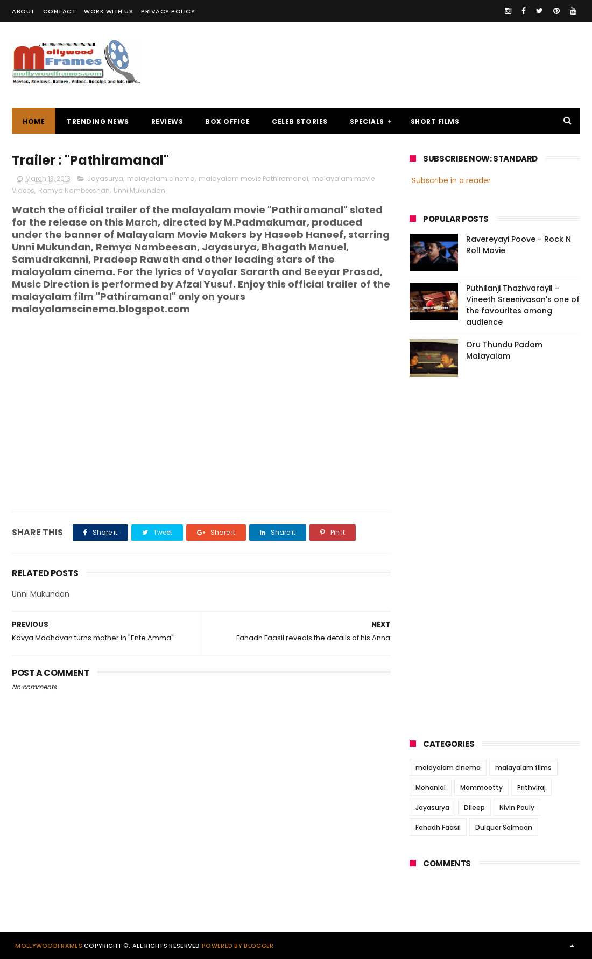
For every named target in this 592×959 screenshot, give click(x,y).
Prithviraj (531, 787)
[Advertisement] (384, 64)
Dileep (474, 807)
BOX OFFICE (227, 121)
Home (34, 121)
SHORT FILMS (435, 121)
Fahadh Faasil (438, 827)
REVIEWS (167, 121)
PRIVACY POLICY (168, 11)
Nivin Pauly (516, 807)
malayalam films (523, 767)
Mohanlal (430, 787)
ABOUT (23, 11)
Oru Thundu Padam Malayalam (504, 350)
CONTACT (59, 11)
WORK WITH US (108, 11)
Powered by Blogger (237, 945)
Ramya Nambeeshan (74, 190)
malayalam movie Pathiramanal (253, 178)
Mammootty (481, 787)
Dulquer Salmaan (503, 827)
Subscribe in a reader (451, 180)
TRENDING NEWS (98, 121)
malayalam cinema (161, 178)
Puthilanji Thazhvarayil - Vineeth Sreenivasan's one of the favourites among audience (523, 305)
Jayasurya (105, 178)
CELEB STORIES (300, 121)
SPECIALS (367, 121)
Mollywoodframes (48, 945)
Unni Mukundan (139, 190)
